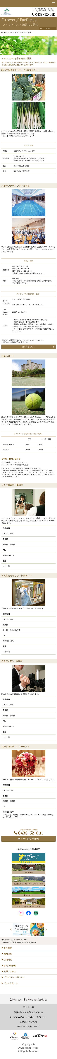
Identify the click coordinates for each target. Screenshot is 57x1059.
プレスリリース (10, 983)
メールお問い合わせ (28, 838)
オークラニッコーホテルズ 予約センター (28, 1016)
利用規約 (7, 954)
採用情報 (7, 959)
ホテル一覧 (28, 1006)
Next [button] (46, 929)
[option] (28, 929)
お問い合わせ (9, 965)
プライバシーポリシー (13, 977)
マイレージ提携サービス (28, 1026)
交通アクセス (9, 971)
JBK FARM (17, 171)
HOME (48, 28)
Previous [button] (10, 929)
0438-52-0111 (43, 14)
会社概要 (7, 948)
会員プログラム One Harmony (28, 1011)
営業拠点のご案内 (28, 1021)
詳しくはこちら (28, 347)
